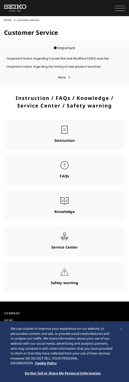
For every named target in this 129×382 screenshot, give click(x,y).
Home (7, 20)
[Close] (120, 330)
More (62, 77)
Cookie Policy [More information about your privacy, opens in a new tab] (46, 363)
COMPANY (12, 313)
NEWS (8, 320)
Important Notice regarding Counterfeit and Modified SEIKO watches (58, 58)
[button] (120, 8)
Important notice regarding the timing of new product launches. (54, 66)
